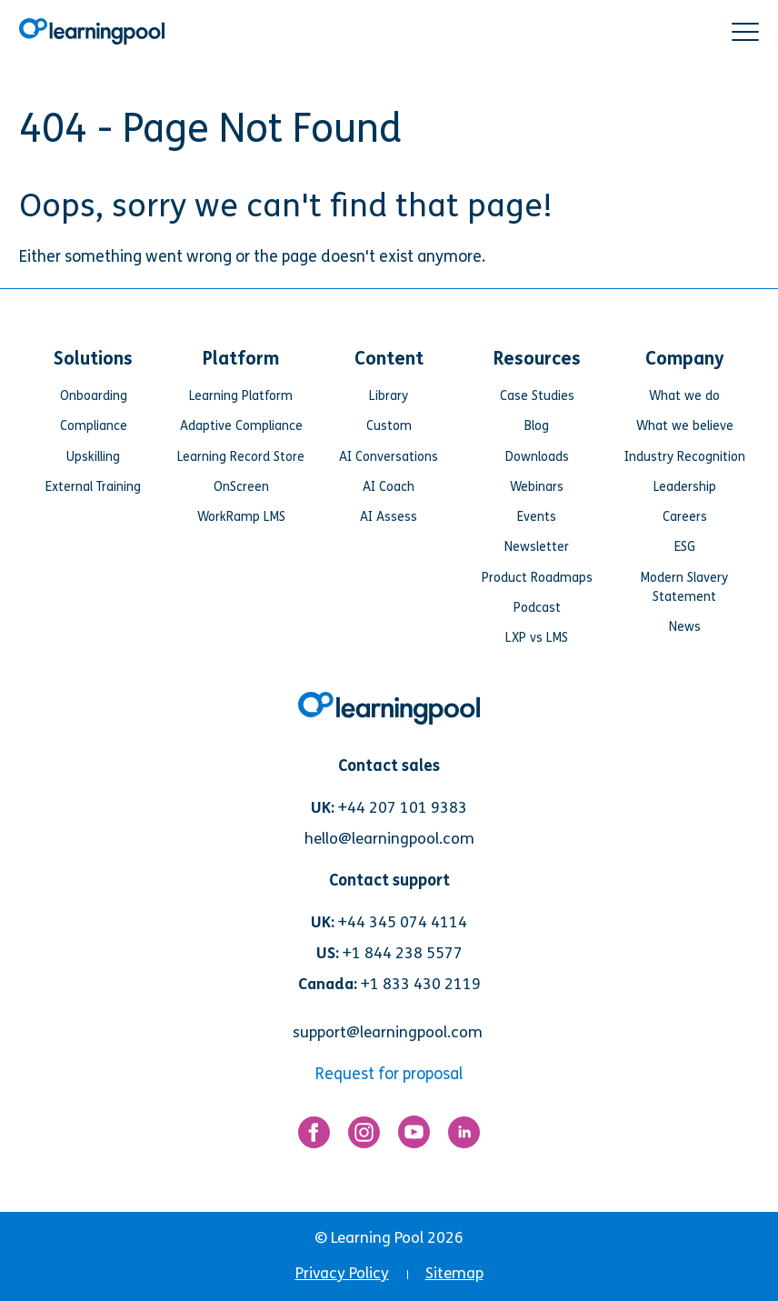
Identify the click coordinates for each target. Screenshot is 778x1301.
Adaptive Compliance (241, 426)
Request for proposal (389, 1074)
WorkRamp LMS (241, 517)
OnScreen (241, 487)
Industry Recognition (684, 457)
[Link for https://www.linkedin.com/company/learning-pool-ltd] (464, 1136)
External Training (93, 487)
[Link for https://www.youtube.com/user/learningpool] (414, 1136)
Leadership (684, 487)
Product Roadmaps (537, 577)
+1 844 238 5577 (403, 953)
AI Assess (388, 517)
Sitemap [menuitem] (454, 1273)
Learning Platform (241, 396)
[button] (745, 32)
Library (388, 396)
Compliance (93, 426)
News (685, 627)
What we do (684, 396)
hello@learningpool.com (389, 838)
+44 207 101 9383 (402, 807)
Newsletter (536, 547)
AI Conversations (388, 457)
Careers (685, 517)
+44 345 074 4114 (402, 922)
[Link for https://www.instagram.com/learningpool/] (364, 1136)
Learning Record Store (240, 457)
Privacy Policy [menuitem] (342, 1273)
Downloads (537, 457)
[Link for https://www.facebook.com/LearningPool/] (314, 1136)
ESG (684, 547)
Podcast (537, 607)
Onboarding (93, 396)
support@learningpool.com (388, 1032)
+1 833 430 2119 (421, 984)
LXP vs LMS (536, 637)
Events (536, 517)
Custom (389, 426)
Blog (536, 426)
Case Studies (537, 396)
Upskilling (93, 457)
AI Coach (388, 487)
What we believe (684, 426)
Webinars (537, 487)
